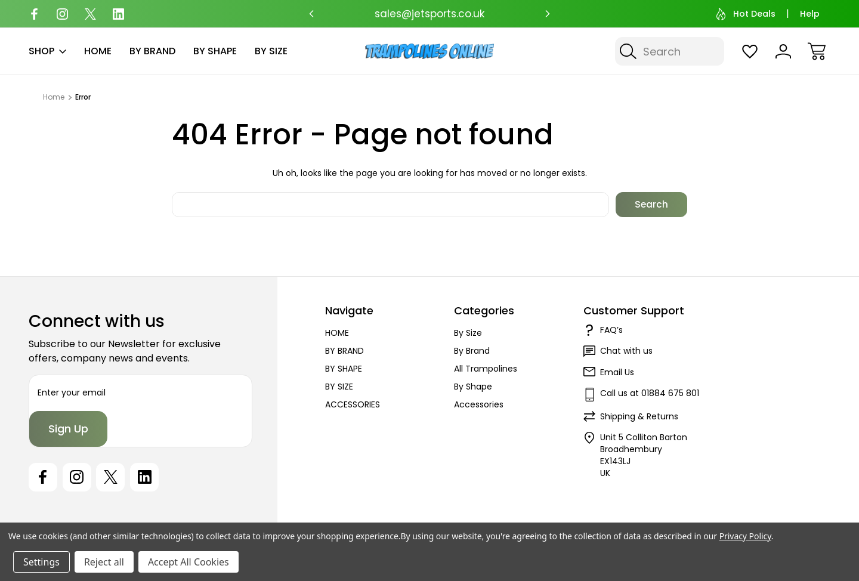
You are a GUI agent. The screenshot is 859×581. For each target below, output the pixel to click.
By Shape (473, 387)
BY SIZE (271, 51)
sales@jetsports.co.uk (429, 14)
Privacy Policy (745, 536)
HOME (98, 51)
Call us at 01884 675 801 (649, 393)
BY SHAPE (215, 51)
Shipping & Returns (639, 416)
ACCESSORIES (352, 404)
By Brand (472, 351)
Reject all (104, 561)
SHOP (47, 51)
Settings (41, 561)
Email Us (617, 372)
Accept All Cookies (188, 561)
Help (810, 14)
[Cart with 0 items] (816, 51)
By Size (468, 333)
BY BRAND (152, 51)
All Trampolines (485, 369)
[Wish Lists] (750, 51)
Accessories (478, 404)
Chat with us (626, 351)
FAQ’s (611, 330)
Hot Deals (745, 14)
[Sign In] (783, 51)
